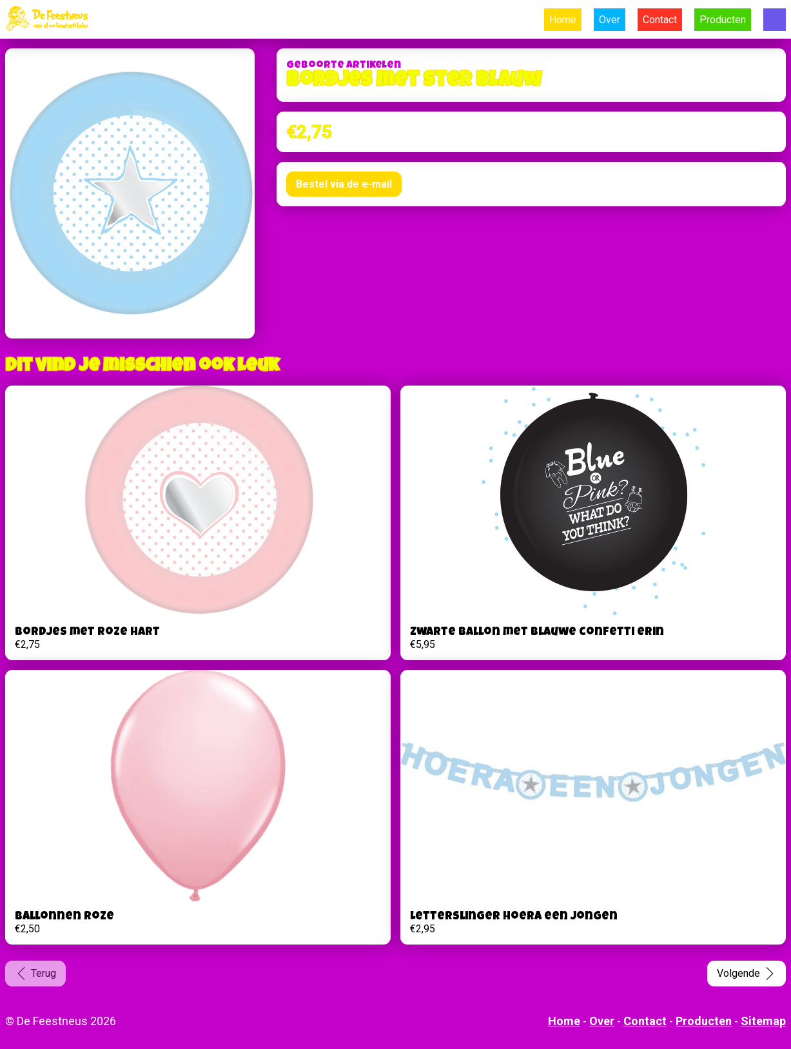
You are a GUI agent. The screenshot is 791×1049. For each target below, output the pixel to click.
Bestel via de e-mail (344, 184)
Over (609, 20)
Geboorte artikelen (343, 66)
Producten (722, 20)
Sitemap (763, 1021)
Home (562, 20)
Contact (660, 20)
